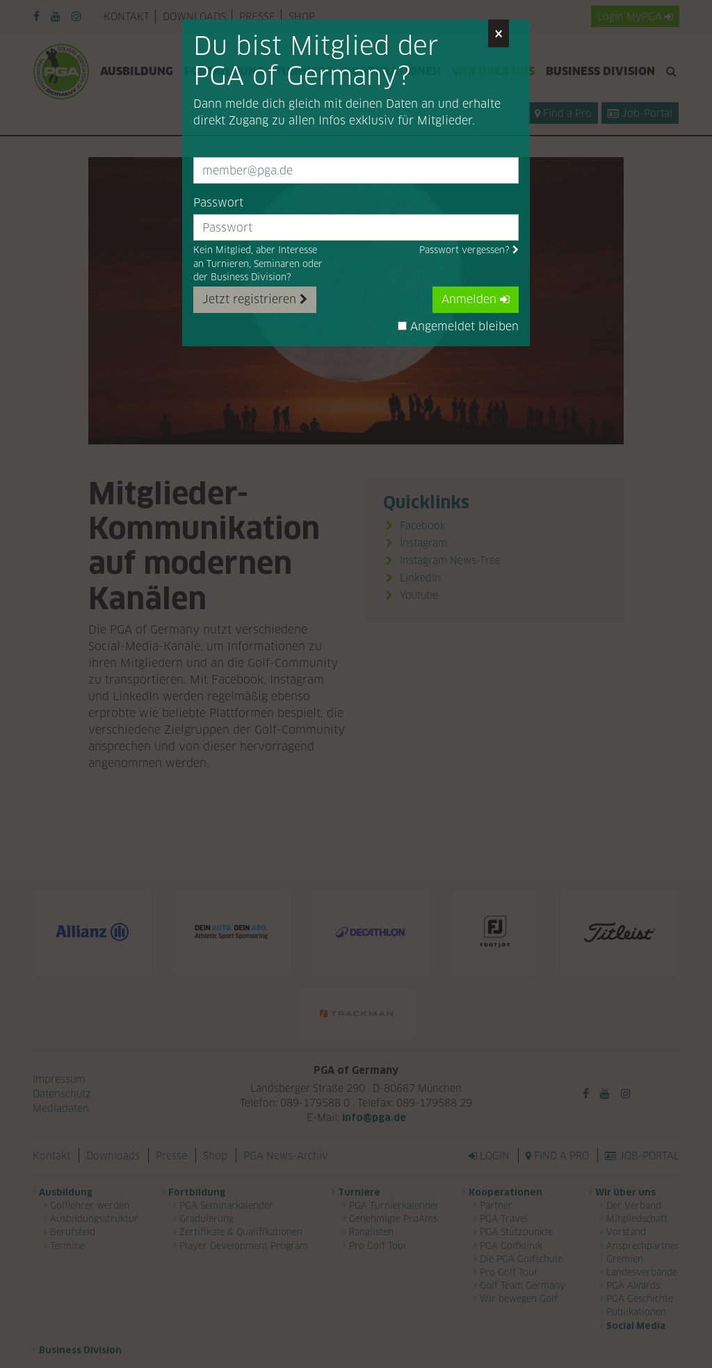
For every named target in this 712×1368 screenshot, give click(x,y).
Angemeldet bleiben (458, 326)
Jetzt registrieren (254, 299)
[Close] (498, 33)
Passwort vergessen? (469, 250)
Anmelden (476, 299)
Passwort (218, 202)
